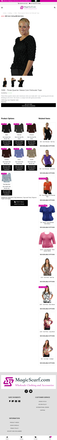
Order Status (42, 401)
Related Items (20, 16)
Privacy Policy (14, 428)
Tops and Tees (27, 197)
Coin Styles (8, 199)
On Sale (35, 438)
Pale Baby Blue (6, 184)
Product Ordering (10, 16)
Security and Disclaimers (14, 431)
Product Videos (14, 422)
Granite (31, 159)
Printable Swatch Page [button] (19, 203)
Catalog (10, 13)
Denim (19, 159)
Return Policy (43, 404)
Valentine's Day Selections (15, 197)
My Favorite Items (35, 3)
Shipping (42, 410)
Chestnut (32, 134)
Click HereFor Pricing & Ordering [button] (28, 105)
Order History (23, 3)
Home (4, 13)
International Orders (42, 407)
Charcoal (19, 134)
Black (6, 134)
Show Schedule (14, 425)
